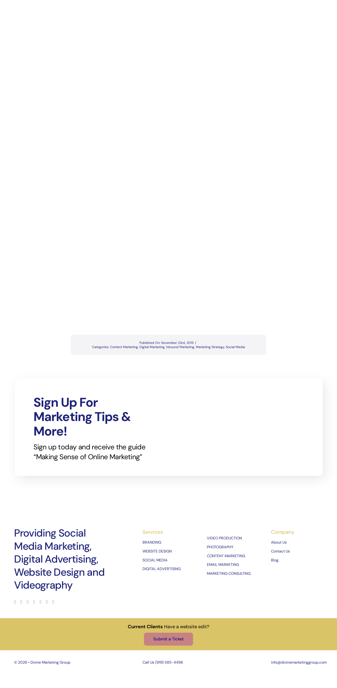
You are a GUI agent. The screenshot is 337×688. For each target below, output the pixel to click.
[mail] (47, 601)
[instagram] (28, 601)
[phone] (53, 601)
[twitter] (21, 601)
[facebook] (15, 601)
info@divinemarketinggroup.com (299, 662)
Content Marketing (124, 347)
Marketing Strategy (210, 347)
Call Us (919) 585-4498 (163, 662)
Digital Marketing (152, 347)
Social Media (235, 347)
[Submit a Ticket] (168, 639)
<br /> (171, 262)
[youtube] (34, 601)
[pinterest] (40, 601)
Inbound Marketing (180, 347)
